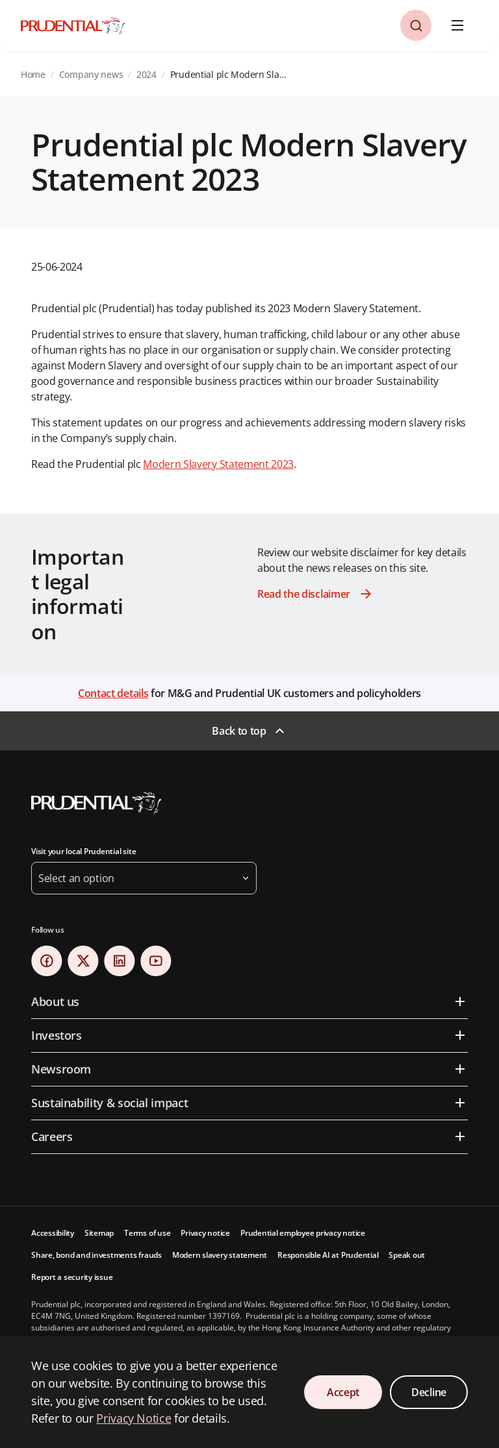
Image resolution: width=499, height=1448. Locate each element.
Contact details (113, 693)
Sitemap (99, 1232)
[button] (415, 25)
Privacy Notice (133, 1418)
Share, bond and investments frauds (96, 1254)
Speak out (407, 1254)
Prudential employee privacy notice (302, 1232)
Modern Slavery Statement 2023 (218, 464)
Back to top (239, 731)
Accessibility (52, 1232)
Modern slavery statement (219, 1254)
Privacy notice (205, 1232)
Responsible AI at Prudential (327, 1254)
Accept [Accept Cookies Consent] (343, 1392)
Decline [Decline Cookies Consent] (428, 1392)
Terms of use (147, 1232)
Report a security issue (71, 1276)
